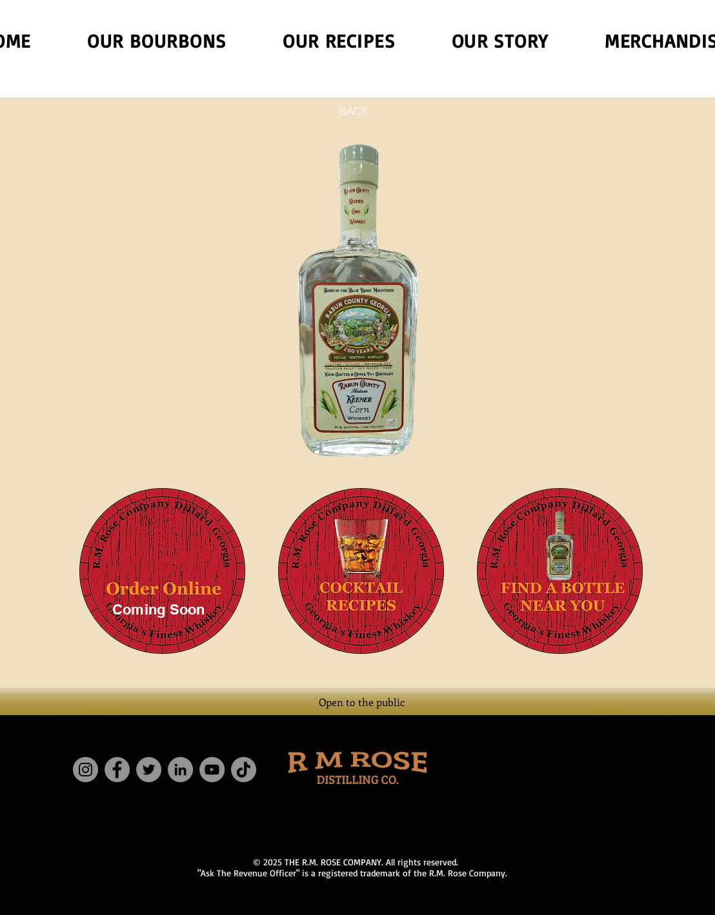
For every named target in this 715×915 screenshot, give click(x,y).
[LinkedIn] (180, 769)
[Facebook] (117, 769)
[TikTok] (243, 769)
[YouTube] (212, 769)
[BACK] (353, 110)
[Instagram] (85, 769)
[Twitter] (148, 769)
